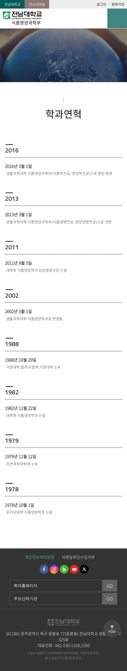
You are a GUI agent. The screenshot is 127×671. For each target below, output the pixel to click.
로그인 (101, 4)
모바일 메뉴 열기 (117, 18)
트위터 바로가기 (84, 569)
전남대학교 (12, 4)
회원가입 (118, 4)
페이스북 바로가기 (44, 569)
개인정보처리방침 (39, 557)
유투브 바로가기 (74, 569)
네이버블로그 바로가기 (64, 569)
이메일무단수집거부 (78, 557)
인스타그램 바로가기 (54, 569)
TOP (112, 632)
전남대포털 (37, 4)
